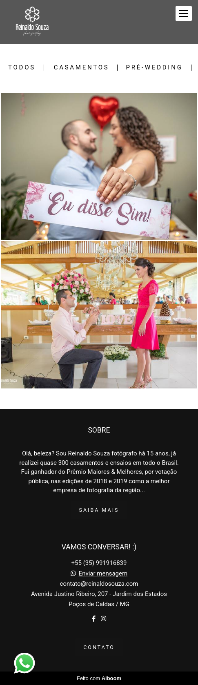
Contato (99, 647)
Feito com (99, 678)
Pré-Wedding (154, 68)
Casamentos (81, 68)
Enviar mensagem (103, 574)
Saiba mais (99, 510)
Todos (22, 68)
